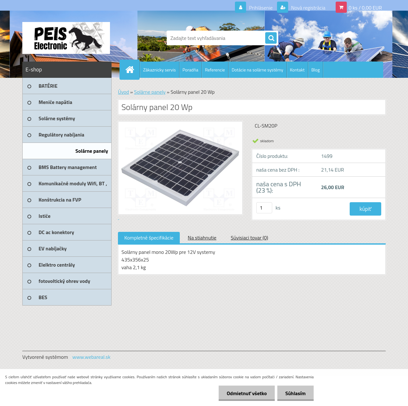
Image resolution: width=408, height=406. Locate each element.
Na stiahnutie (202, 237)
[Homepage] (132, 70)
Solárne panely (149, 92)
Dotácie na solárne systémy (257, 69)
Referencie (215, 69)
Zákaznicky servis (159, 69)
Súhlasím (295, 393)
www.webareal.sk (91, 357)
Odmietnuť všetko (247, 393)
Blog (315, 69)
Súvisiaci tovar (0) (249, 237)
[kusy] (264, 207)
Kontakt (297, 69)
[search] (271, 38)
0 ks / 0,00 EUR (365, 7)
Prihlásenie (261, 7)
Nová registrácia (307, 7)
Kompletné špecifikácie (148, 237)
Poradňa (190, 69)
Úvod (123, 92)
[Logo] (66, 38)
